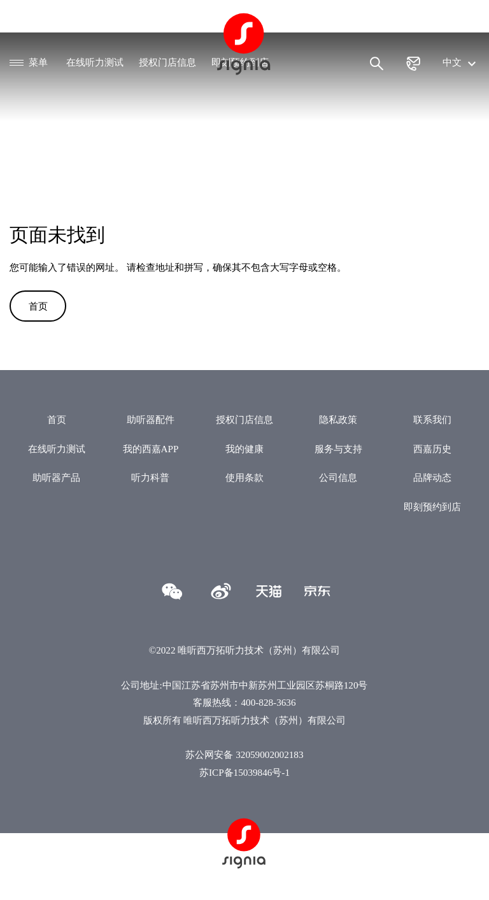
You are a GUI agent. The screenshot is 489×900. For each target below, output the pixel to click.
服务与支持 (338, 448)
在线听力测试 (95, 62)
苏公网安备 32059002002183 (244, 754)
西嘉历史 (432, 448)
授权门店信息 (167, 62)
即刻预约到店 (432, 506)
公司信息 (338, 477)
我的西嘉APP (151, 448)
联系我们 (432, 419)
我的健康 (244, 448)
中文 (461, 62)
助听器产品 (56, 477)
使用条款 (244, 477)
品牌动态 (432, 477)
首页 (38, 306)
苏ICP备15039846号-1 (244, 772)
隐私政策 (338, 419)
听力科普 (150, 477)
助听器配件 (150, 419)
